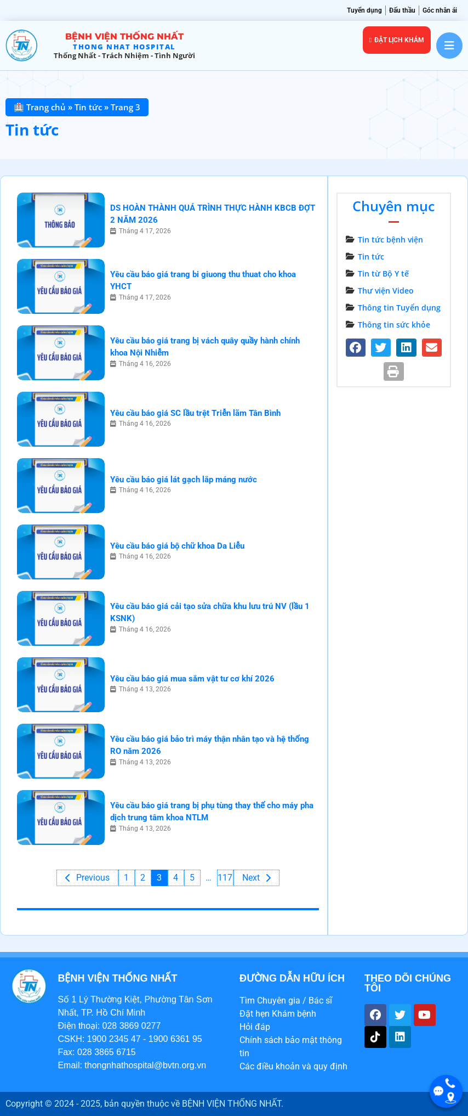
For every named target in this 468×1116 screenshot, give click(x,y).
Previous (93, 877)
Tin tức (88, 107)
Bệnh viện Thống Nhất (124, 36)
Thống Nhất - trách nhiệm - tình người (124, 55)
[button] (355, 348)
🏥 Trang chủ (40, 107)
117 (225, 877)
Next (251, 877)
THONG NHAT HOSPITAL (124, 47)
